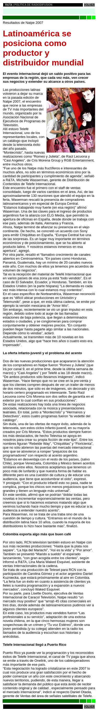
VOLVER (89, 4)
